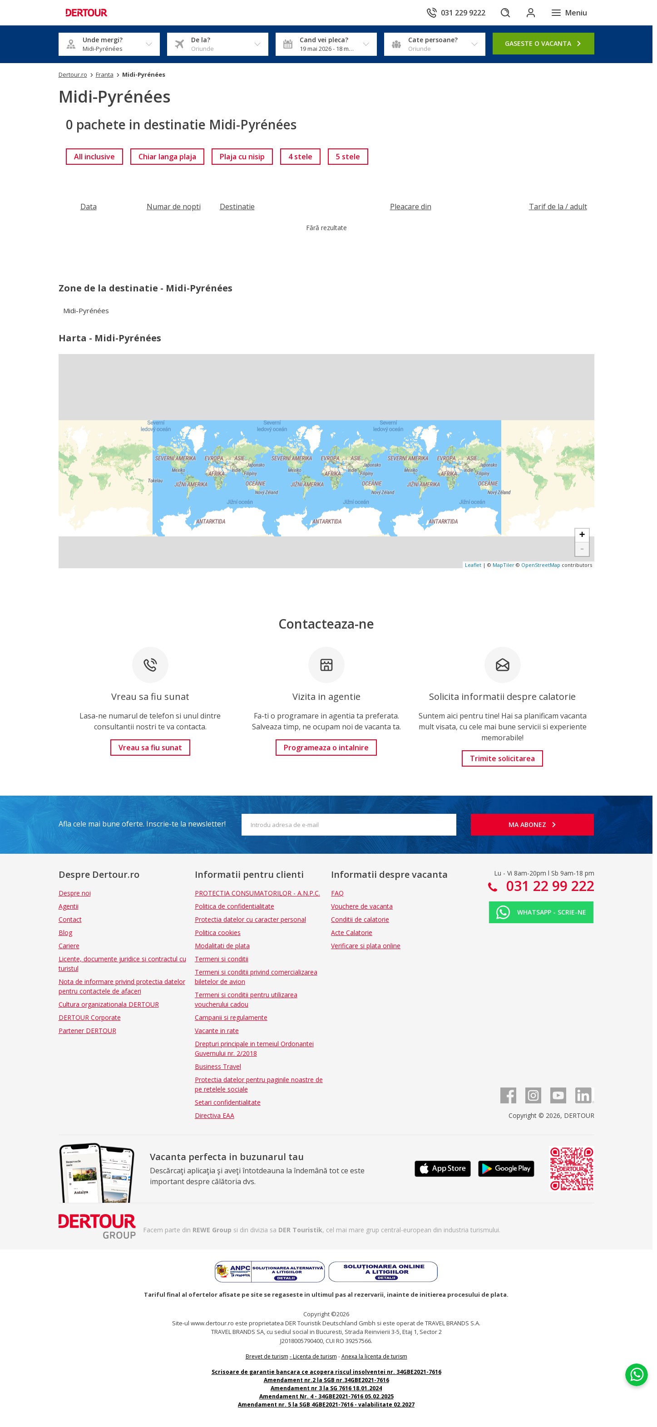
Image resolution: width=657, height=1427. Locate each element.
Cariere (69, 945)
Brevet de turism (267, 1356)
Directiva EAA (214, 1115)
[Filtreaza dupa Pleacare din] (410, 206)
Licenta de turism (315, 1356)
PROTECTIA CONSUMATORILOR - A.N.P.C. (257, 893)
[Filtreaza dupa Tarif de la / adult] (558, 206)
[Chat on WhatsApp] (636, 1374)
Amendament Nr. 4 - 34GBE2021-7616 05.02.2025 (326, 1396)
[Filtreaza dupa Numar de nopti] (174, 206)
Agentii (69, 906)
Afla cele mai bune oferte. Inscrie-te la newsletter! (142, 824)
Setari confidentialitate (228, 1102)
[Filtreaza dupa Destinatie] (237, 206)
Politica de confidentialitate (234, 906)
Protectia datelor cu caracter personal (250, 919)
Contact (70, 919)
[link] (94, 156)
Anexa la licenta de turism (374, 1356)
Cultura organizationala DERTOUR (109, 1004)
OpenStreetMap (540, 564)
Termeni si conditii (221, 959)
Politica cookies (218, 932)
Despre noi (75, 893)
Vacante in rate (217, 1030)
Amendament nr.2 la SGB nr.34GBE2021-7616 (326, 1380)
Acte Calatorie (351, 932)
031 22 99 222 (548, 885)
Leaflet (473, 564)
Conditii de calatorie (360, 919)
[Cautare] (505, 12)
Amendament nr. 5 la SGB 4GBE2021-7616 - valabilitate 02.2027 (326, 1404)
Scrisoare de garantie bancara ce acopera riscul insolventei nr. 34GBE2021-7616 (326, 1372)
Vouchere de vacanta (362, 906)
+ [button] (582, 535)
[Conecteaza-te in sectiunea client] (530, 12)
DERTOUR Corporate (90, 1017)
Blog (65, 932)
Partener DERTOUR (87, 1030)
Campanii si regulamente (231, 1017)
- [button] (582, 549)
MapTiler (503, 564)
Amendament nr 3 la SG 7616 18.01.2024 (326, 1388)
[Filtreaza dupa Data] (88, 206)
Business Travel (218, 1066)
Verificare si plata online (365, 945)
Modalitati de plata (222, 945)
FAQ (337, 893)
